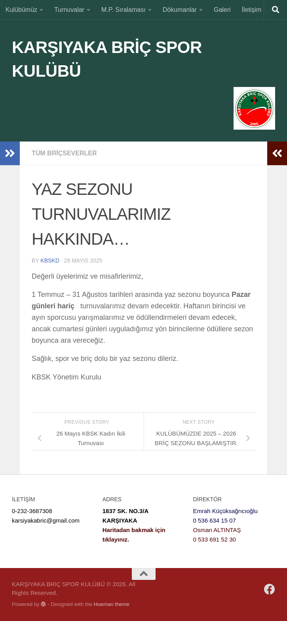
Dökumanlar (180, 9)
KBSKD (49, 260)
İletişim (252, 9)
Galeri (222, 9)
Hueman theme (111, 604)
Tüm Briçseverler (64, 153)
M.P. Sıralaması (123, 9)
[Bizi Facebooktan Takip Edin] (269, 589)
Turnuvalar (69, 9)
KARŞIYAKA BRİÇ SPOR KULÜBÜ (107, 59)
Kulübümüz (21, 9)
